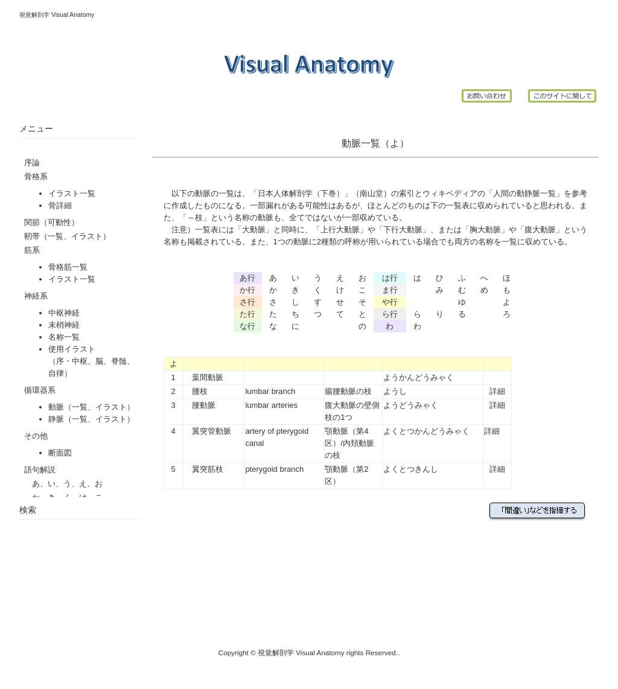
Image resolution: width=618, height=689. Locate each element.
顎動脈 (336, 431)
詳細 (497, 391)
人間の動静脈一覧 (524, 193)
